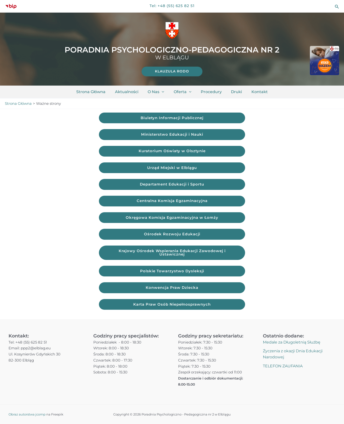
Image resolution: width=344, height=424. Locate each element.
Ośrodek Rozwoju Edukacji (172, 235)
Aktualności (130, 91)
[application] (163, 92)
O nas (157, 92)
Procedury (209, 91)
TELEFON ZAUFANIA (283, 366)
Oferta (182, 92)
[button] (337, 6)
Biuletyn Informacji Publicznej (172, 117)
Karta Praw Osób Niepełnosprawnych (172, 306)
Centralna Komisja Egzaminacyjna (172, 201)
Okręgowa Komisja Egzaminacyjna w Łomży (172, 218)
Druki (233, 91)
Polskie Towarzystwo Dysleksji (172, 272)
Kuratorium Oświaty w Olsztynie (172, 151)
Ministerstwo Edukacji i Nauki (172, 134)
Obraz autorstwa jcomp (27, 414)
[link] (172, 71)
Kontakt (255, 91)
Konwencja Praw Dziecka (172, 289)
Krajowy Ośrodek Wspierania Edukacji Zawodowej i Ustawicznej (172, 254)
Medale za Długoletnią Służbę (291, 342)
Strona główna (95, 91)
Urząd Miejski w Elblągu (172, 168)
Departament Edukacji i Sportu (172, 185)
